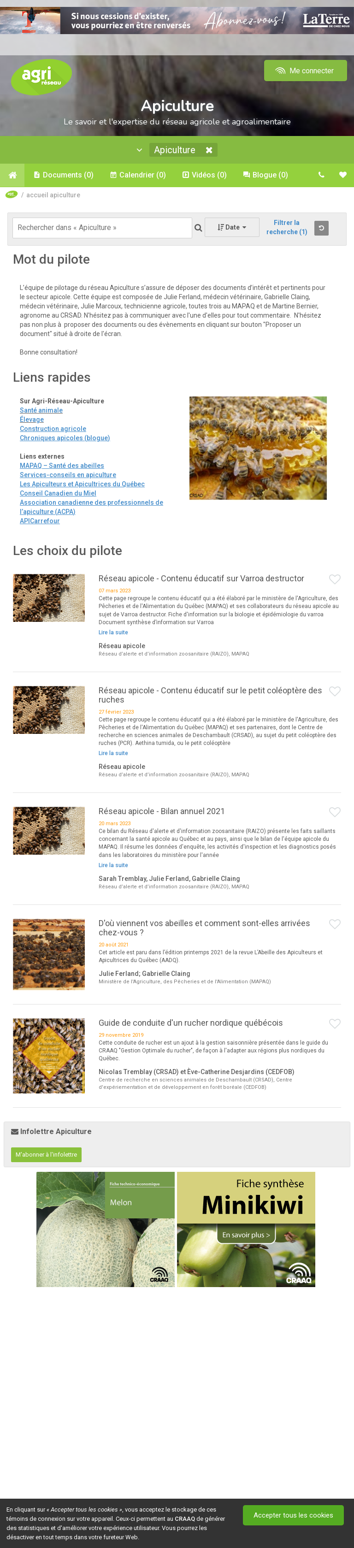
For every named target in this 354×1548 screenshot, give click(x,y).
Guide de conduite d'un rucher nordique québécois (191, 1023)
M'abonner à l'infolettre (46, 1154)
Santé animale (41, 410)
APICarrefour (40, 521)
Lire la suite (113, 632)
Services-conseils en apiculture (68, 475)
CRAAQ (185, 1518)
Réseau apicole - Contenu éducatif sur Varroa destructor (201, 578)
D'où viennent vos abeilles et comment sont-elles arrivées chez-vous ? (204, 927)
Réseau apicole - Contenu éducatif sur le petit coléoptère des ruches (210, 694)
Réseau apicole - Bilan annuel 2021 (162, 811)
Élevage (32, 419)
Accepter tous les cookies (293, 1515)
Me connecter (303, 70)
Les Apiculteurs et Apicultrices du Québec (82, 484)
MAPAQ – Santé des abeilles (62, 465)
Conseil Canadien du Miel (58, 493)
